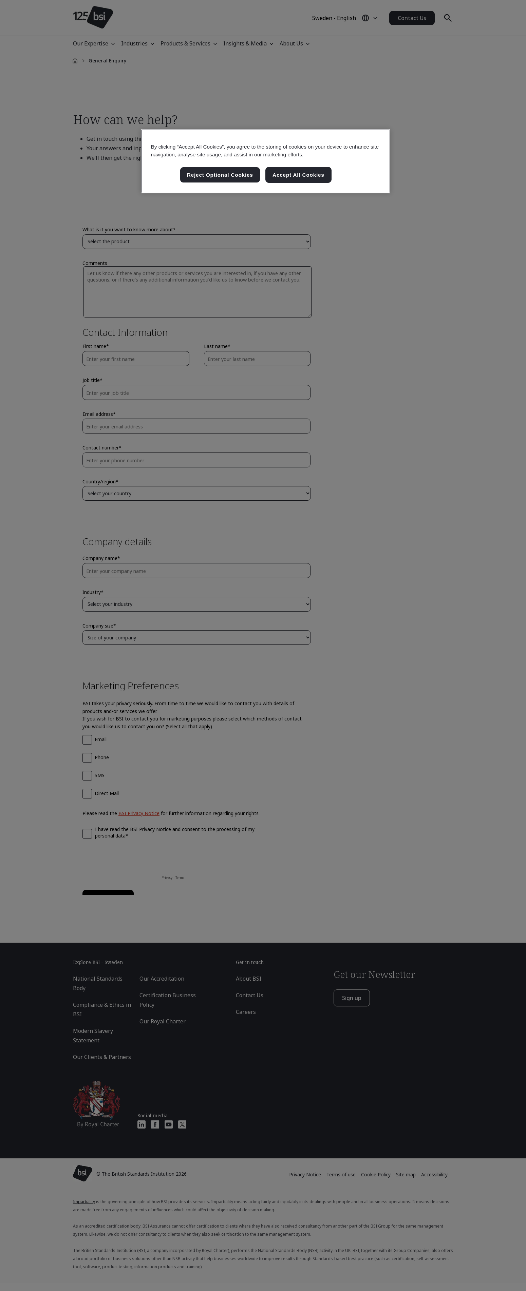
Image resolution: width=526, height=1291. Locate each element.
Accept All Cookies (298, 175)
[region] (265, 161)
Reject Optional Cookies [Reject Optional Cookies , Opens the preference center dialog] (220, 175)
